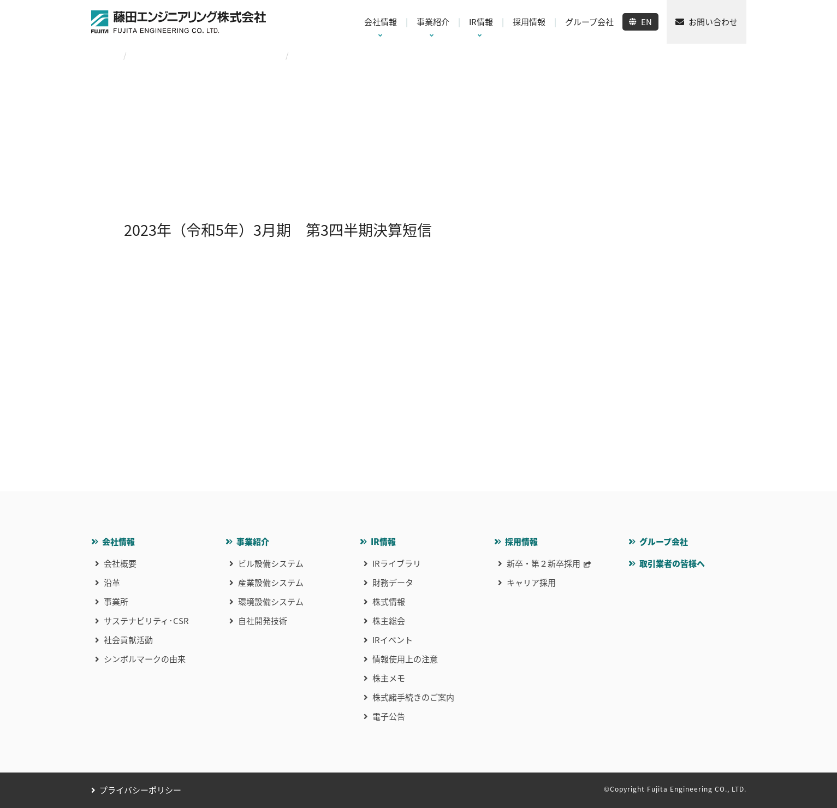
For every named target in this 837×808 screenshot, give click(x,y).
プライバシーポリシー (140, 790)
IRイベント (392, 640)
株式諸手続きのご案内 (413, 697)
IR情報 (383, 542)
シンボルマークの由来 (145, 659)
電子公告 (388, 716)
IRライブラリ (396, 563)
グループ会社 (663, 542)
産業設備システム (271, 583)
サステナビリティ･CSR (146, 621)
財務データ (392, 583)
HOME (101, 55)
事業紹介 (252, 542)
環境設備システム (271, 602)
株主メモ (388, 678)
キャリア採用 (531, 583)
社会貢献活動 (128, 640)
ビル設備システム (271, 563)
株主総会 (388, 621)
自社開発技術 (262, 621)
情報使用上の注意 (405, 659)
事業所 (116, 602)
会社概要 (120, 563)
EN (646, 22)
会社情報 (118, 542)
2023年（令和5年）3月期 (231, 55)
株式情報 (388, 602)
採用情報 (521, 542)
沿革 (112, 583)
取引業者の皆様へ (672, 563)
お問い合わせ (713, 22)
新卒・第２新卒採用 (543, 563)
